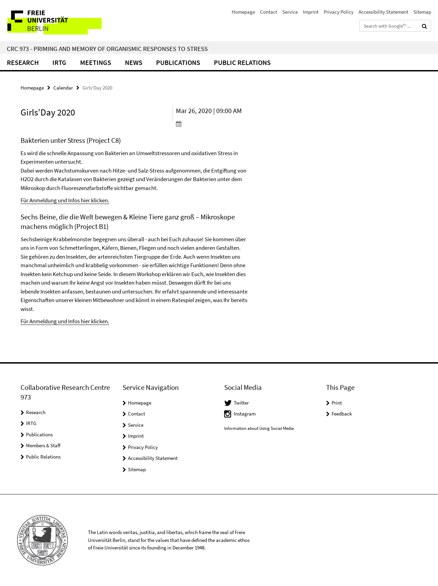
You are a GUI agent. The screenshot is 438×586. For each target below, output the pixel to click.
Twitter (241, 402)
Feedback (342, 413)
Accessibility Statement (383, 12)
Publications (178, 62)
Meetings (95, 62)
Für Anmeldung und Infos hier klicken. (65, 200)
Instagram (245, 413)
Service (290, 12)
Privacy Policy (338, 12)
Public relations (242, 62)
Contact (268, 12)
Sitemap (422, 12)
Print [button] (337, 402)
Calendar (63, 87)
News (133, 62)
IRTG (59, 62)
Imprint (311, 12)
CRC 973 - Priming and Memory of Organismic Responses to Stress (107, 48)
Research (23, 62)
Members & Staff (43, 445)
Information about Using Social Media (259, 428)
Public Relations (43, 456)
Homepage (243, 12)
